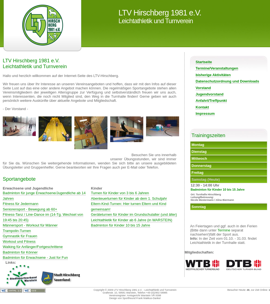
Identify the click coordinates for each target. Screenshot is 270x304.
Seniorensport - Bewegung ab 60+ (30, 209)
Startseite (204, 62)
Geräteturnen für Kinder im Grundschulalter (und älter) (134, 214)
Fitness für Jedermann (20, 204)
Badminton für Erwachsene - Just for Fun (35, 257)
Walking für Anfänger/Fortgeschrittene (33, 247)
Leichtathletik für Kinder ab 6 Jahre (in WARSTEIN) (131, 220)
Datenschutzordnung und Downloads (227, 81)
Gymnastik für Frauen (20, 236)
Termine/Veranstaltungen (217, 68)
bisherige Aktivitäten (213, 75)
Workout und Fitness (19, 241)
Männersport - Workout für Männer (30, 225)
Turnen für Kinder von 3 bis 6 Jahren (120, 193)
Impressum (205, 113)
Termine (224, 230)
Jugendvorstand (209, 94)
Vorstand (203, 88)
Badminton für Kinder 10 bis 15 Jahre (120, 225)
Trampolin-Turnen (17, 231)
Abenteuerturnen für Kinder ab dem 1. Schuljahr (129, 198)
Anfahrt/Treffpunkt (211, 100)
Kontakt (202, 107)
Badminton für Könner (20, 252)
